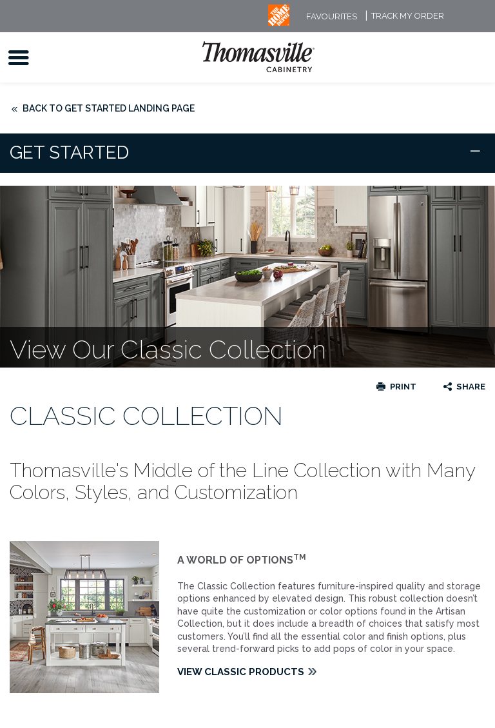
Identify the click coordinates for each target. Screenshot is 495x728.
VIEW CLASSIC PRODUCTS (240, 672)
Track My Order (407, 16)
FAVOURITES (331, 16)
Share (470, 386)
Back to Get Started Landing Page (109, 108)
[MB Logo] (278, 23)
